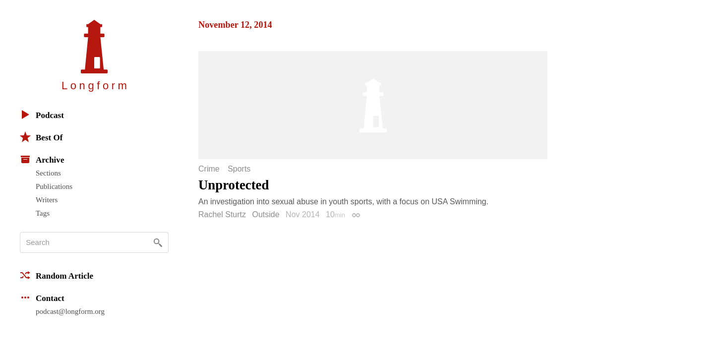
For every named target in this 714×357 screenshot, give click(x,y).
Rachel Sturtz (222, 214)
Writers (47, 200)
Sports (239, 169)
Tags (43, 213)
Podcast (42, 114)
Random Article (56, 275)
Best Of (41, 136)
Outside (266, 214)
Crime (209, 169)
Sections (48, 173)
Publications (54, 186)
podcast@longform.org (70, 311)
